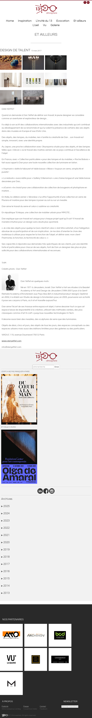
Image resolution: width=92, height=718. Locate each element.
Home (10, 20)
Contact (43, 706)
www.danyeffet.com (11, 341)
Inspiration (25, 20)
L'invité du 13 (44, 20)
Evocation (62, 20)
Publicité (5, 706)
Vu (44, 25)
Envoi (57, 367)
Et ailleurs (80, 20)
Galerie (55, 25)
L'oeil (36, 25)
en (88, 2)
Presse (26, 706)
